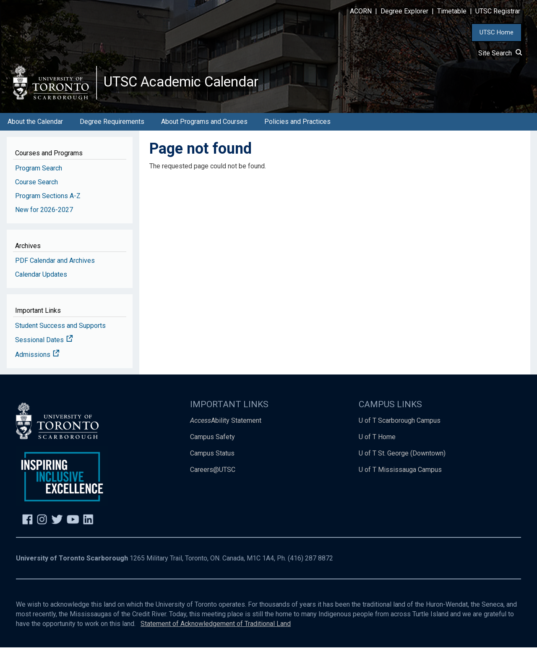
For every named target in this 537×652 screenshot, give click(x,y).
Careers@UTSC (212, 474)
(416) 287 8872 (310, 563)
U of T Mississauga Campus (400, 474)
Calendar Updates (41, 279)
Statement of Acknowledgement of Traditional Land (216, 628)
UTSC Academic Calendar (189, 84)
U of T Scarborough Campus (400, 425)
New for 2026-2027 (44, 214)
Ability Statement (225, 425)
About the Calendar (35, 126)
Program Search (38, 173)
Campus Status (212, 458)
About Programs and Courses (204, 126)
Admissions (37, 360)
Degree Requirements (112, 126)
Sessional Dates (44, 345)
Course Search (36, 187)
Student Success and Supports (60, 330)
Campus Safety (212, 441)
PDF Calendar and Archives (55, 265)
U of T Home (377, 441)
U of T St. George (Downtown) (402, 458)
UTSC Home (497, 32)
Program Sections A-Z (48, 200)
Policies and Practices (297, 126)
